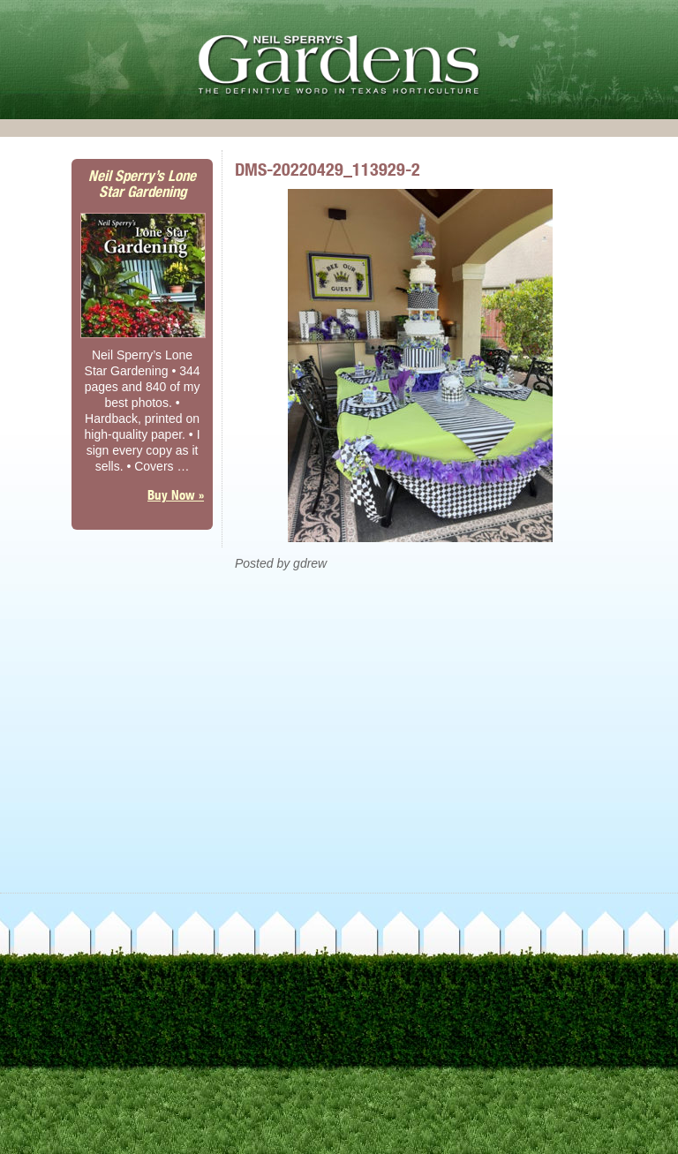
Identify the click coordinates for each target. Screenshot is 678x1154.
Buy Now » (175, 494)
